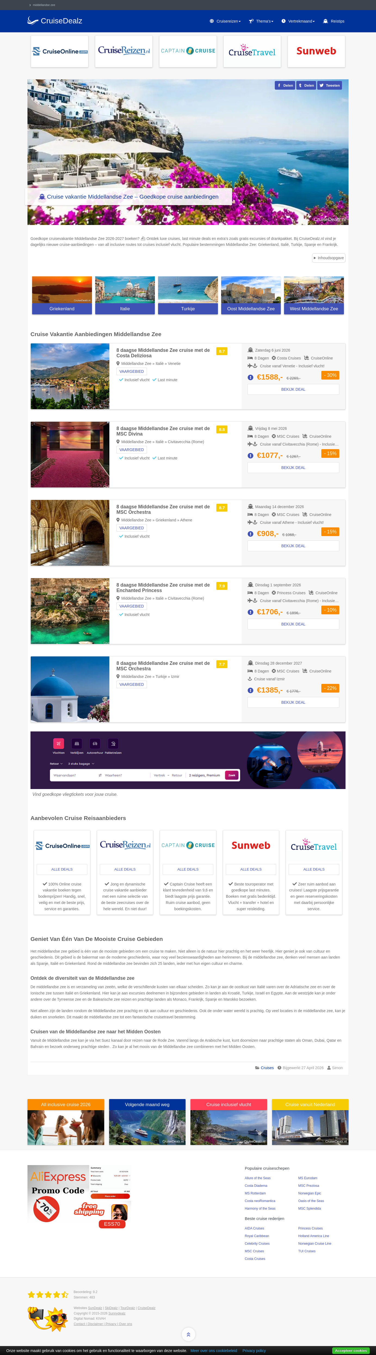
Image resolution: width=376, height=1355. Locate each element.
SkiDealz (111, 1308)
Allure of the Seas (258, 1178)
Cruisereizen (229, 21)
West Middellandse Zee (314, 308)
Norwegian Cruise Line (314, 1244)
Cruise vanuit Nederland (310, 1104)
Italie (125, 308)
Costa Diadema (256, 1186)
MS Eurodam (307, 1178)
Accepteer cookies (351, 1350)
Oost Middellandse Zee (251, 308)
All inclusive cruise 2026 (65, 1104)
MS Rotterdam (255, 1193)
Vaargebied (131, 371)
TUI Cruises (306, 1251)
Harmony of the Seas (260, 1208)
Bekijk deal (293, 389)
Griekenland (62, 308)
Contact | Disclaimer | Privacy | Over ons (103, 1324)
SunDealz (95, 1308)
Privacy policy (254, 1350)
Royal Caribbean (257, 1236)
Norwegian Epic (309, 1193)
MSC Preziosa (308, 1186)
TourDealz (127, 1308)
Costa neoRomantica (260, 1201)
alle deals (62, 869)
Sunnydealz (117, 1313)
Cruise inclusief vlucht (229, 1104)
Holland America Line (313, 1236)
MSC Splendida (309, 1208)
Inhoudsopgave (331, 258)
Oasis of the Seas (311, 1201)
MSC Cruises (254, 1251)
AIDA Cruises (254, 1228)
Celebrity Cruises (257, 1244)
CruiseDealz (146, 1308)
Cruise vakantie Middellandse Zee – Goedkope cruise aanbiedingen (132, 196)
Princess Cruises (310, 1228)
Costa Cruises (255, 1259)
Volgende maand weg (147, 1104)
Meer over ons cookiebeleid (213, 1350)
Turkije (188, 308)
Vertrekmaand (301, 21)
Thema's (264, 21)
